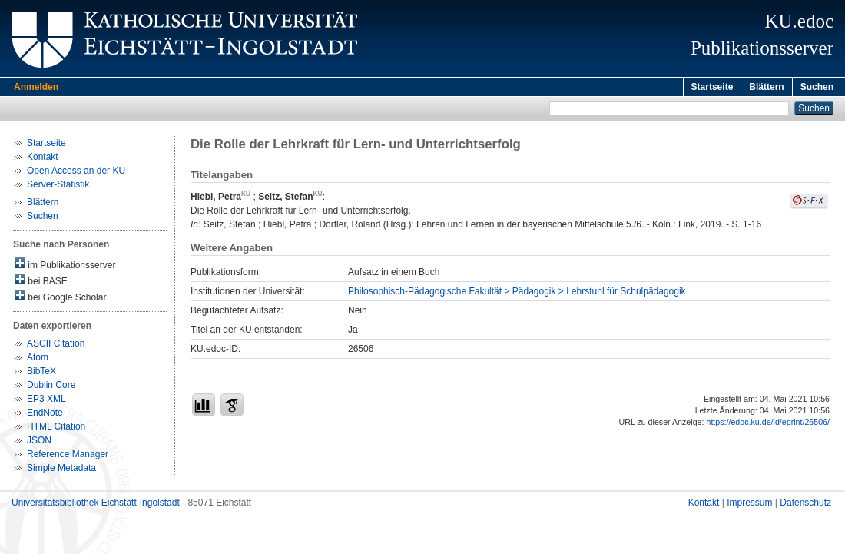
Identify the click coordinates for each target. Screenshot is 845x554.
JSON (39, 442)
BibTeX (41, 373)
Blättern (766, 86)
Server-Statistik (58, 186)
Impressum (749, 504)
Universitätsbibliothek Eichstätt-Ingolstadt (96, 504)
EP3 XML (46, 401)
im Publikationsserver (65, 266)
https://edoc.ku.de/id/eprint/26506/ (768, 424)
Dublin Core (51, 387)
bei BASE (41, 282)
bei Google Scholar (60, 298)
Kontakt (42, 159)
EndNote (45, 415)
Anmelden (36, 86)
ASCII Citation (55, 345)
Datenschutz (805, 504)
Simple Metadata (61, 470)
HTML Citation (56, 428)
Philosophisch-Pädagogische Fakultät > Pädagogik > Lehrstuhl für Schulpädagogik (517, 293)
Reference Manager (67, 456)
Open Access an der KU (76, 173)
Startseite (712, 86)
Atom (37, 359)
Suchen (816, 86)
